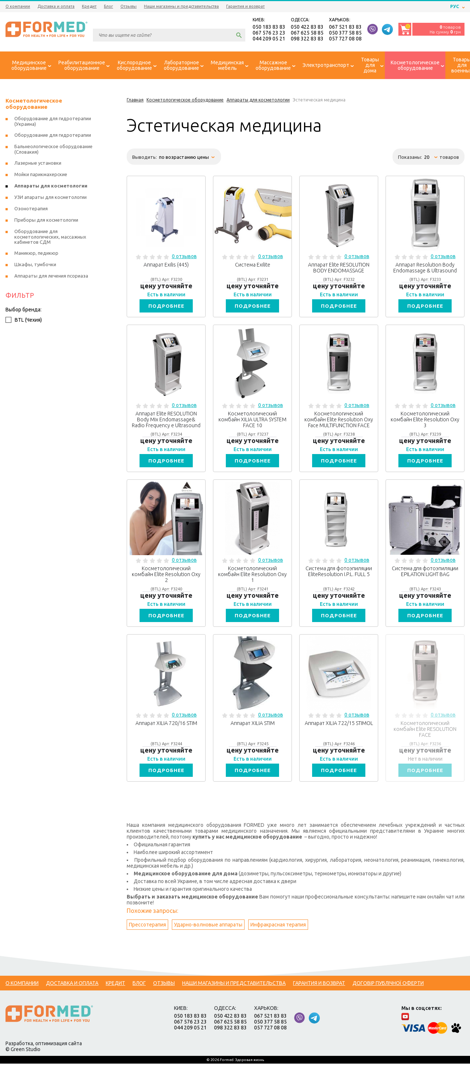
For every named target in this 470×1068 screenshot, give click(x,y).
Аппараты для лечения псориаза (51, 276)
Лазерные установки (37, 164)
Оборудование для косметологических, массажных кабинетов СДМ (50, 238)
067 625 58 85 (307, 33)
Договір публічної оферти (388, 987)
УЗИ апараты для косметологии (50, 198)
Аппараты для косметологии (50, 186)
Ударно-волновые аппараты (208, 929)
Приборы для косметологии (46, 221)
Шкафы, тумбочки (35, 265)
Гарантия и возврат (245, 6)
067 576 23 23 (269, 33)
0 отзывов (184, 257)
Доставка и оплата (56, 6)
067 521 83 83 (345, 27)
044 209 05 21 (269, 39)
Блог (108, 6)
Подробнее (166, 307)
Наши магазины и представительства (181, 6)
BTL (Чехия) (24, 321)
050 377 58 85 (345, 33)
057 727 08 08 (345, 39)
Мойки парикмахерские (40, 175)
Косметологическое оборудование (34, 105)
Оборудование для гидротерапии (52, 136)
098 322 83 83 (307, 39)
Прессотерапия (147, 929)
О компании (18, 6)
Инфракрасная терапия (278, 929)
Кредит (89, 6)
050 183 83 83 (269, 27)
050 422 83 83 (307, 27)
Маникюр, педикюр (36, 254)
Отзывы (128, 6)
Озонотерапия (31, 209)
